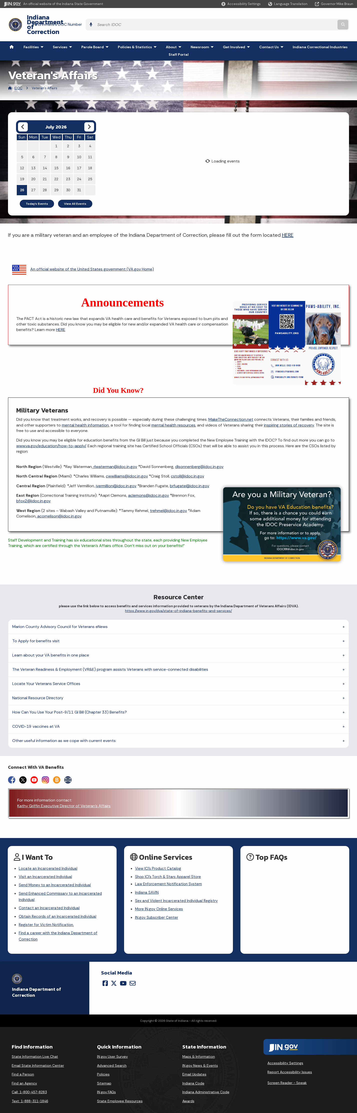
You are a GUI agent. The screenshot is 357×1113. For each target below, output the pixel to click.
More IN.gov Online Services (160, 898)
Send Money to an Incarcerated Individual (56, 873)
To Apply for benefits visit (36, 627)
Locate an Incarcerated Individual (49, 855)
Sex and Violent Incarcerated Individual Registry (178, 889)
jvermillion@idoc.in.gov (116, 472)
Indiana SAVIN (147, 881)
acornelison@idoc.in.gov (59, 502)
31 (79, 176)
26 (22, 176)
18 (90, 154)
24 (79, 165)
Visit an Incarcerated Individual (46, 864)
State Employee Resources (120, 1092)
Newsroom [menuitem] (203, 33)
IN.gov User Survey (112, 1048)
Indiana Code (193, 1074)
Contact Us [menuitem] (272, 33)
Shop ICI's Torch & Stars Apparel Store (169, 864)
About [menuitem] (175, 33)
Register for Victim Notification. (47, 915)
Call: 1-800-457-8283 (29, 1083)
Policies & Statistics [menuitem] (138, 33)
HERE (287, 221)
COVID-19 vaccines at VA (36, 713)
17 (79, 154)
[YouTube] (123, 975)
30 (68, 176)
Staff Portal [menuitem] (179, 41)
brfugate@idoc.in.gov (189, 472)
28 (45, 176)
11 (90, 143)
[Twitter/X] (114, 975)
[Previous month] (23, 113)
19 (22, 165)
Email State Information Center (38, 1056)
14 (45, 154)
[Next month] (89, 113)
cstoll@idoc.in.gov (187, 463)
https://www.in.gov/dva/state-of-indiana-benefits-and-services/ (178, 597)
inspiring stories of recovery (289, 411)
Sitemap (104, 1074)
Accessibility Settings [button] (285, 1054)
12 (22, 154)
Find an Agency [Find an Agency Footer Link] (24, 1074)
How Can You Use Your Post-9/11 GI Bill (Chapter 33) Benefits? (69, 698)
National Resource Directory (37, 684)
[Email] (133, 975)
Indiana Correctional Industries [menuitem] (320, 33)
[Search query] (310, 18)
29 (56, 176)
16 (68, 154)
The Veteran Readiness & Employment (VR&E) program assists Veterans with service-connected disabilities (110, 655)
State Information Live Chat (35, 1048)
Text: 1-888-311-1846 (30, 1092)
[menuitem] (12, 33)
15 (56, 154)
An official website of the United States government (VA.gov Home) (83, 255)
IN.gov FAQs (106, 1083)
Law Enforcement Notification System (169, 872)
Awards (188, 1092)
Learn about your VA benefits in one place (50, 641)
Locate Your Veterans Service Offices (46, 670)
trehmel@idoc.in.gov (168, 497)
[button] (241, 4)
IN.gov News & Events (200, 1056)
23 (68, 165)
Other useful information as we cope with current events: (64, 727)
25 (90, 165)
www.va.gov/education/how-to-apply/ (51, 432)
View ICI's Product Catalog (159, 855)
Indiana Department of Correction (73, 17)
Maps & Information (198, 1048)
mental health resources (173, 411)
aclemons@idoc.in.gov (148, 481)
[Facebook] (105, 975)
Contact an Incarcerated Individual (50, 897)
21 (45, 165)
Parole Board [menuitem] (96, 33)
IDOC (18, 74)
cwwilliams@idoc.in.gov (127, 463)
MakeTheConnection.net (230, 405)
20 (33, 165)
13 (33, 154)
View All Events (75, 190)
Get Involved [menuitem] (237, 33)
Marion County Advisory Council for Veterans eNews (60, 613)
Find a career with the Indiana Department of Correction (59, 927)
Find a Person (23, 1066)
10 (79, 143)
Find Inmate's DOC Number (244, 17)
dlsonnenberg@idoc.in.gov (199, 453)
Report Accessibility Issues (289, 1063)
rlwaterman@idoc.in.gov (115, 453)
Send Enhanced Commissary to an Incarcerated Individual (62, 885)
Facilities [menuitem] (35, 33)
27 (33, 176)
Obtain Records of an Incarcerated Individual (59, 906)
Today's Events (37, 190)
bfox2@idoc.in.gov (33, 487)
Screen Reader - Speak (287, 1074)
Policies (103, 1066)
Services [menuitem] (63, 33)
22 (56, 165)
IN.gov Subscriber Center (157, 907)
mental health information (85, 411)
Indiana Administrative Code (205, 1083)
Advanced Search (112, 1056)
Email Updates (194, 1066)
